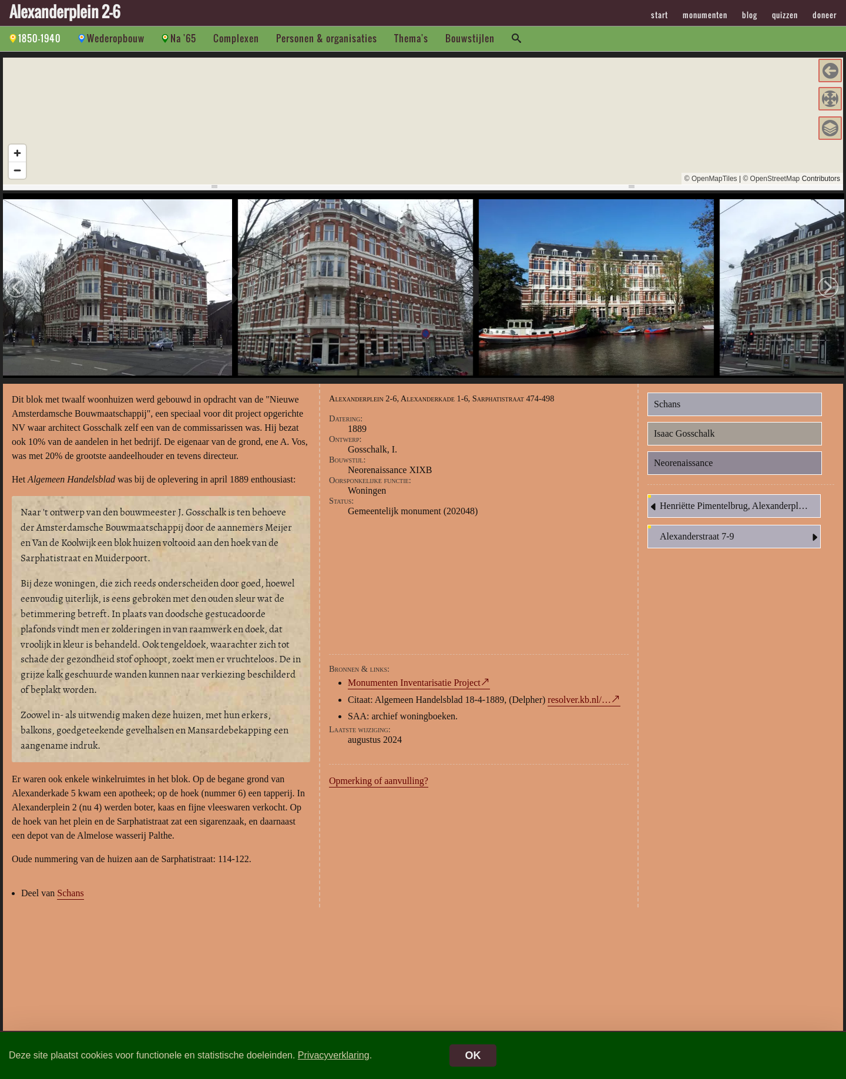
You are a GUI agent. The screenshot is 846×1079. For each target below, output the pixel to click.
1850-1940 (39, 38)
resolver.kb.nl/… (579, 700)
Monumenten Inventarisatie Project (414, 683)
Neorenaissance (683, 463)
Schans (70, 893)
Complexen (236, 38)
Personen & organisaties (326, 38)
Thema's (411, 38)
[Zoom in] (17, 153)
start (659, 15)
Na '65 (183, 38)
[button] (830, 70)
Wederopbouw (116, 38)
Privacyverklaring (334, 1055)
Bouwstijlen (470, 38)
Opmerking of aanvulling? (378, 781)
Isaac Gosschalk (684, 433)
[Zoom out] (17, 170)
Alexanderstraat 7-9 (740, 537)
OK (473, 1055)
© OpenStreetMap (771, 179)
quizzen (785, 15)
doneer (825, 15)
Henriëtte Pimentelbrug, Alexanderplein (729, 506)
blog (749, 15)
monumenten (705, 15)
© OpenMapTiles (710, 179)
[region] (423, 121)
